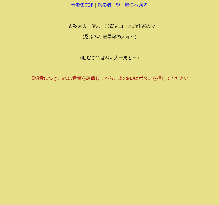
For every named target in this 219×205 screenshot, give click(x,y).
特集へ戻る (136, 5)
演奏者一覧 (109, 5)
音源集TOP (82, 5)
